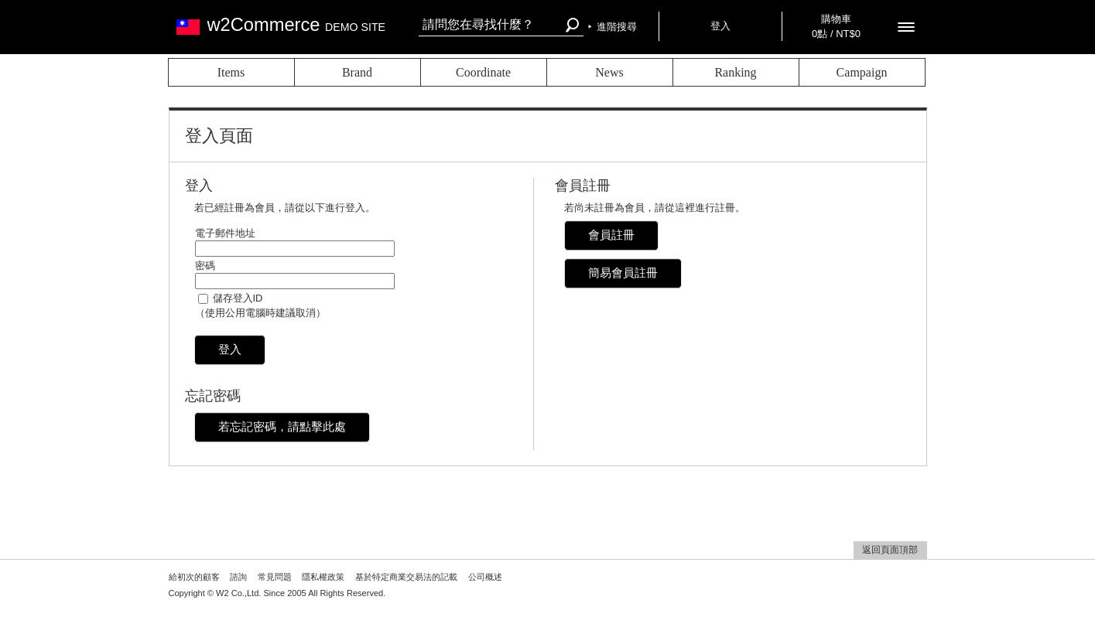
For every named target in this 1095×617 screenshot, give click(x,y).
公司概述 (485, 576)
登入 (720, 26)
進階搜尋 (617, 26)
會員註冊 (611, 234)
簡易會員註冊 (623, 272)
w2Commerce (296, 25)
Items (231, 72)
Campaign (862, 72)
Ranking (735, 72)
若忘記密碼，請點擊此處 (282, 426)
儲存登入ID (238, 298)
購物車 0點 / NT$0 (836, 26)
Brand (357, 72)
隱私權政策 (323, 576)
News (609, 72)
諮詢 (238, 576)
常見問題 (275, 576)
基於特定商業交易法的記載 (406, 576)
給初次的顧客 (194, 576)
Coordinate (483, 72)
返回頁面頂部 (890, 549)
